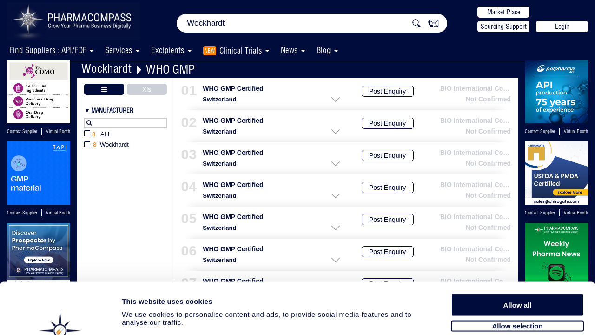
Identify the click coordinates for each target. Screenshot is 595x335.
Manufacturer (112, 110)
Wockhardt (106, 68)
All (97, 134)
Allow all (517, 257)
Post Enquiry (387, 91)
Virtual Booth (58, 131)
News (289, 50)
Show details (487, 317)
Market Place (503, 12)
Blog (324, 50)
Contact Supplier (22, 131)
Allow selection (517, 278)
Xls (146, 89)
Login (562, 26)
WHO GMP (170, 69)
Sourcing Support (504, 26)
